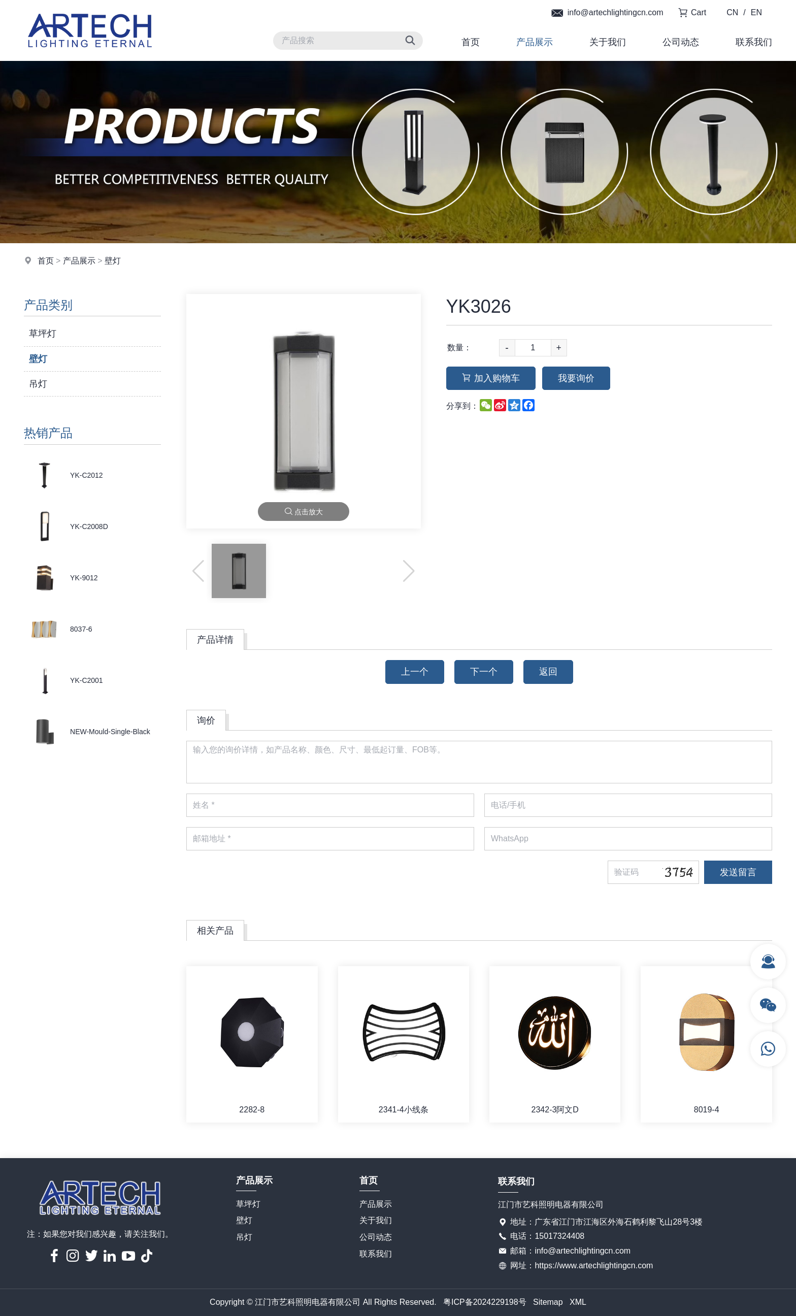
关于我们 (607, 42)
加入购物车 (491, 378)
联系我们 (754, 42)
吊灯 (38, 384)
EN (756, 12)
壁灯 (113, 260)
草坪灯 (42, 333)
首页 (470, 42)
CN (732, 12)
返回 (548, 672)
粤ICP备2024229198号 (484, 1302)
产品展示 (534, 42)
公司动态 (680, 42)
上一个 (414, 672)
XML (578, 1302)
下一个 (484, 672)
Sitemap (548, 1302)
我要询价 (576, 378)
